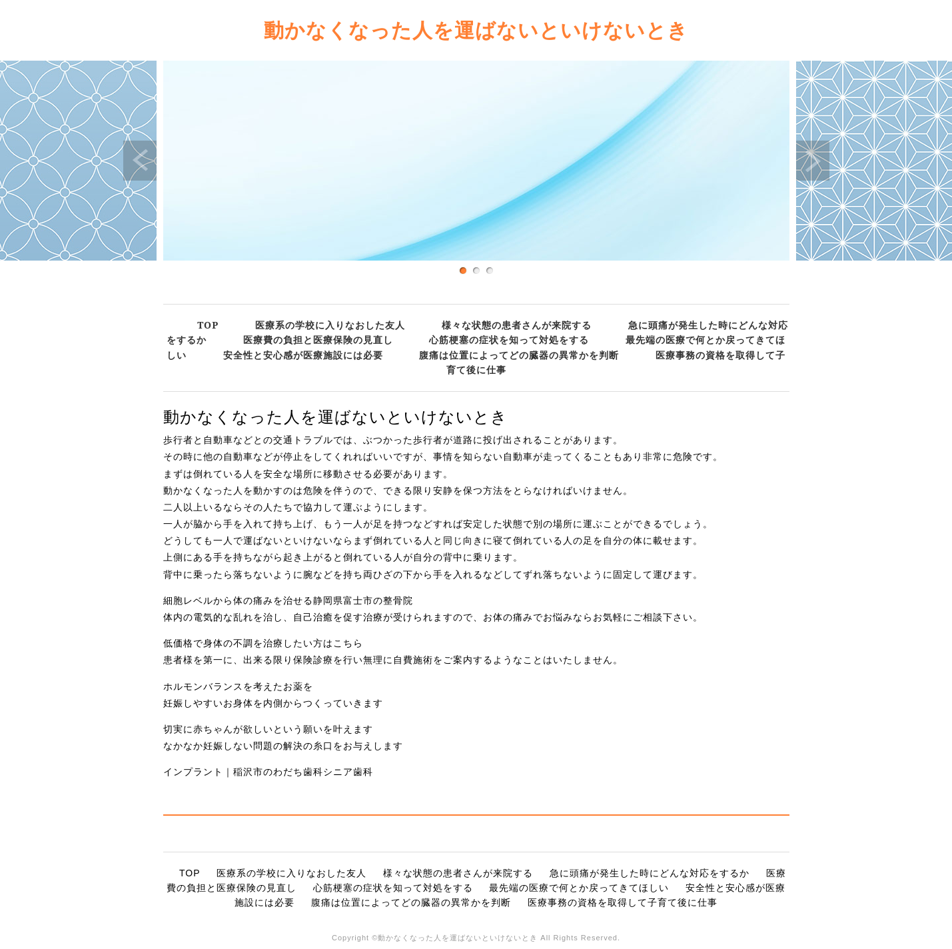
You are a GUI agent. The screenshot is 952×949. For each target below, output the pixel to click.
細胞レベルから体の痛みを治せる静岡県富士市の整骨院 (288, 600)
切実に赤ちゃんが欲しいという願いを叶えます (268, 729)
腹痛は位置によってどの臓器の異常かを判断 (519, 355)
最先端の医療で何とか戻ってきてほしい (579, 887)
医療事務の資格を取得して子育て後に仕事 (622, 902)
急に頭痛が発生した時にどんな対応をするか (649, 873)
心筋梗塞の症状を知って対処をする (509, 339)
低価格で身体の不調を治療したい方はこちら (263, 643)
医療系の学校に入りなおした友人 (330, 325)
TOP (208, 325)
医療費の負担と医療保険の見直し (318, 339)
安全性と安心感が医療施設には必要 (303, 355)
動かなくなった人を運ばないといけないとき (476, 29)
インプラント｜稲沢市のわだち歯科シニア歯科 (268, 771)
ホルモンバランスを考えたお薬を (238, 686)
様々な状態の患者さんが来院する (517, 325)
